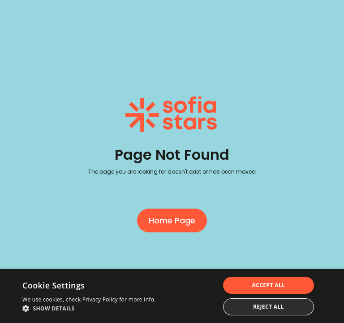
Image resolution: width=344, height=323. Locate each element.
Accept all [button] (268, 285)
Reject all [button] (268, 306)
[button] (89, 308)
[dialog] (172, 296)
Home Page (172, 220)
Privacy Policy (100, 299)
